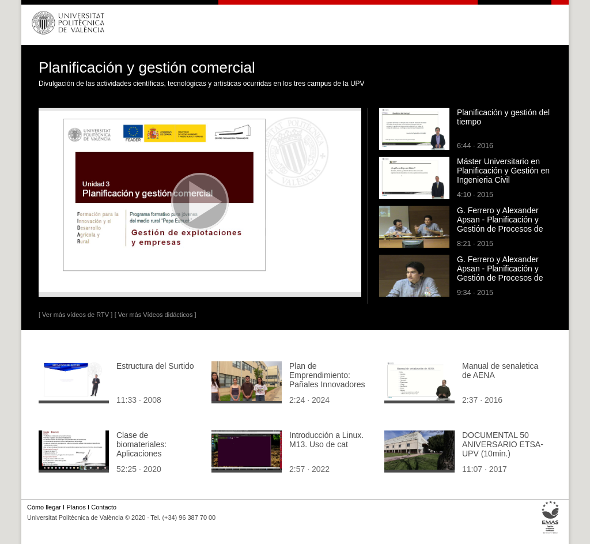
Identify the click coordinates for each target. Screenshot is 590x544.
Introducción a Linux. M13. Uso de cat (326, 439)
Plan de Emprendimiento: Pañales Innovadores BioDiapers (327, 379)
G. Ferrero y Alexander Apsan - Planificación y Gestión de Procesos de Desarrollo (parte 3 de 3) (500, 224)
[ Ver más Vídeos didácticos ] (155, 314)
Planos (75, 507)
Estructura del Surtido (155, 366)
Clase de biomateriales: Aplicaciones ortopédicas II (141, 448)
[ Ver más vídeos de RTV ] (75, 314)
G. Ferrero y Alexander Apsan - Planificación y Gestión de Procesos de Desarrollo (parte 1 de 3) (500, 273)
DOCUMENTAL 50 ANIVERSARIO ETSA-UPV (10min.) (502, 444)
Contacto (103, 507)
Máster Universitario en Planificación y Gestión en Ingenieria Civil (503, 170)
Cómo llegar (44, 507)
